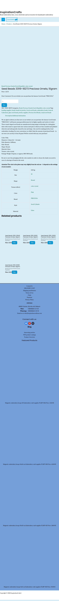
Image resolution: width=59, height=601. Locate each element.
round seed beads (46, 114)
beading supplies (6, 112)
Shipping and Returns (29, 292)
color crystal (28, 87)
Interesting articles (29, 334)
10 (31, 175)
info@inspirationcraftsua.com (33, 315)
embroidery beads (42, 112)
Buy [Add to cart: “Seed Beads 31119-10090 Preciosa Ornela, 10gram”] (14, 273)
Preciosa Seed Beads (35, 114)
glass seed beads (13, 114)
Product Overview (29, 338)
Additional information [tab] (19, 117)
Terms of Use (29, 294)
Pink (32, 193)
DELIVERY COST (29, 289)
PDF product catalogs (29, 336)
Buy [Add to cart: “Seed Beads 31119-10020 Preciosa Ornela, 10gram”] (32, 244)
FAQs (29, 296)
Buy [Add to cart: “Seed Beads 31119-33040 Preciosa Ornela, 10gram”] (14, 244)
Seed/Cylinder (35, 206)
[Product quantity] (10, 102)
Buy (4, 106)
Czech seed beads (31, 112)
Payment (29, 299)
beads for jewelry (21, 112)
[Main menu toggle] (3, 21)
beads (13, 112)
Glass (32, 212)
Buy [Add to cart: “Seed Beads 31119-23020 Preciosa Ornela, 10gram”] (50, 244)
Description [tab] (8, 117)
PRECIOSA (34, 199)
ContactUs (29, 287)
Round (33, 181)
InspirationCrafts (11, 13)
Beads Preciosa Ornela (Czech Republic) (13, 87)
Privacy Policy (29, 301)
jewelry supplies (23, 114)
